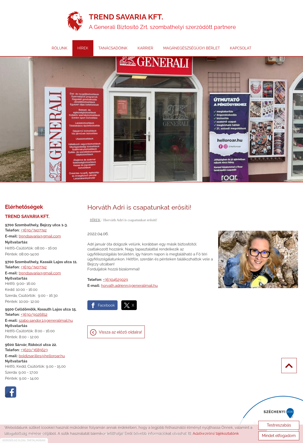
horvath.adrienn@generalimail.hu (129, 285)
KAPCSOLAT (240, 48)
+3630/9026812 (34, 314)
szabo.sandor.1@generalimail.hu (46, 320)
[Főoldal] (75, 21)
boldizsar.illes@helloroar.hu (42, 356)
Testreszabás (279, 425)
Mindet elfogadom (279, 435)
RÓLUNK (59, 48)
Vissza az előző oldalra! (120, 332)
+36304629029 (115, 279)
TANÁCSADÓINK (113, 48)
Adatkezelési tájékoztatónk (216, 433)
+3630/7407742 (34, 230)
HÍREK (82, 48)
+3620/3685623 (34, 350)
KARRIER (145, 48)
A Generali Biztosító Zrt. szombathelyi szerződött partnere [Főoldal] (162, 21)
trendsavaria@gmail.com (40, 236)
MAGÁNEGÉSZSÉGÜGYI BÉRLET (191, 48)
